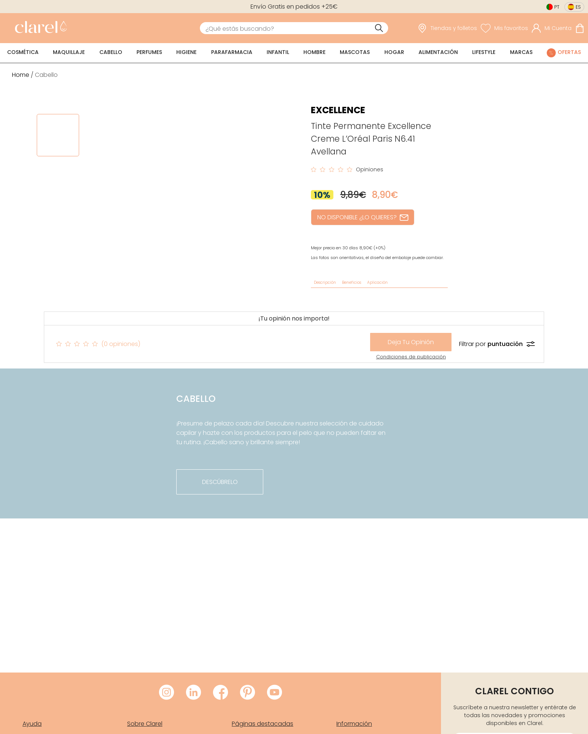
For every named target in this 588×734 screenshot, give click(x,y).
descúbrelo (220, 482)
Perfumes (149, 52)
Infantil (278, 52)
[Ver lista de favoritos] (504, 28)
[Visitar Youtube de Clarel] (274, 693)
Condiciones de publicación (411, 357)
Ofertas (569, 52)
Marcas (521, 52)
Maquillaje (69, 52)
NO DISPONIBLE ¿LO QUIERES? (362, 217)
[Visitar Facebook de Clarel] (220, 693)
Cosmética (23, 52)
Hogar (394, 52)
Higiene (186, 52)
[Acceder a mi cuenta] (552, 28)
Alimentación (438, 52)
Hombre (314, 52)
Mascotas (355, 52)
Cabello (110, 52)
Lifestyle (483, 52)
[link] (39, 28)
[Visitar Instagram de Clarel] (166, 693)
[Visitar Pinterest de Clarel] (247, 693)
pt (557, 7)
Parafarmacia (231, 52)
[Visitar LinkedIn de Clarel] (193, 693)
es (578, 7)
